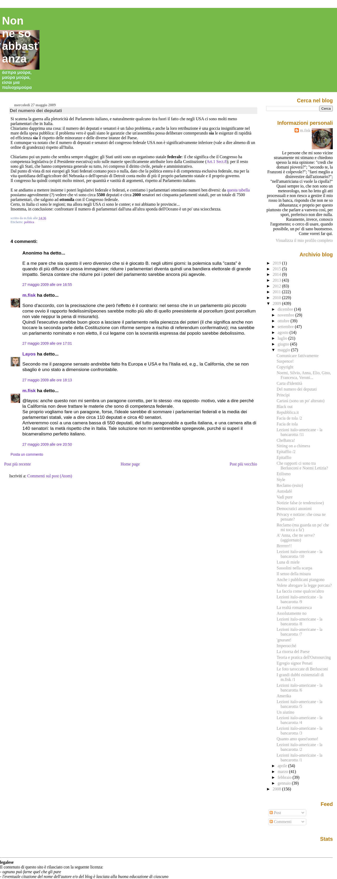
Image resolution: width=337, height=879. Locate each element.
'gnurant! (284, 640)
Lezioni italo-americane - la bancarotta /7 (300, 631)
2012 (277, 286)
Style (281, 479)
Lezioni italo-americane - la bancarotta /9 (300, 599)
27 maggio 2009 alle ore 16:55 (47, 284)
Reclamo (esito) (290, 485)
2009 (277, 303)
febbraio (285, 777)
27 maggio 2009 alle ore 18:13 (47, 380)
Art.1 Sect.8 (217, 161)
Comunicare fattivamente (298, 355)
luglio (283, 338)
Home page (130, 464)
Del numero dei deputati (36, 110)
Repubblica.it (288, 412)
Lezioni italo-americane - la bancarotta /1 (300, 757)
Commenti (280, 821)
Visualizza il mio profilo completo (304, 240)
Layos (29, 354)
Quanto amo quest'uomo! (297, 739)
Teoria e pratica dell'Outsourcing (304, 657)
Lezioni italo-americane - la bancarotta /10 (300, 554)
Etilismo (284, 474)
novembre (286, 315)
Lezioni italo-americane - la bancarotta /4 (300, 720)
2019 (277, 263)
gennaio (285, 783)
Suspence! (285, 361)
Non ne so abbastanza (20, 40)
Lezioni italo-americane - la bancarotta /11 (300, 432)
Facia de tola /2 (289, 418)
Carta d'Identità (289, 383)
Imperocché (286, 645)
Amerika (284, 696)
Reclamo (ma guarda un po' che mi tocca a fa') (303, 527)
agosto (284, 332)
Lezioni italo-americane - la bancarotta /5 (300, 704)
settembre (286, 326)
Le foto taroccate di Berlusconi (302, 669)
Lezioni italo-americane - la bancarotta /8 (300, 621)
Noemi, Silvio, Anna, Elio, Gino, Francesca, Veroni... (304, 375)
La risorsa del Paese (293, 651)
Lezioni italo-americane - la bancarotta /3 (300, 730)
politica (29, 222)
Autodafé (284, 491)
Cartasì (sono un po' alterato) (301, 400)
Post (275, 812)
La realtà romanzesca (294, 607)
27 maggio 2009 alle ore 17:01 (47, 343)
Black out (285, 406)
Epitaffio (284, 457)
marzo (283, 771)
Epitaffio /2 (286, 451)
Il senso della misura (294, 573)
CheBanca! (286, 440)
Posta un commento (27, 454)
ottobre (284, 321)
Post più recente (17, 464)
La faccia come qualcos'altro (300, 591)
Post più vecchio (243, 464)
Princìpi (283, 395)
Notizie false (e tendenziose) (300, 503)
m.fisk (29, 295)
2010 (277, 297)
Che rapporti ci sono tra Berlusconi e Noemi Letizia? (302, 465)
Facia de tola (287, 424)
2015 (277, 269)
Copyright (285, 367)
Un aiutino (285, 712)
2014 (277, 274)
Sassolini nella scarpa (294, 568)
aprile (283, 765)
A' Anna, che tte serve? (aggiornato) (296, 537)
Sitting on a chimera (293, 446)
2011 (277, 292)
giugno (284, 344)
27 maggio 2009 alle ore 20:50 (47, 444)
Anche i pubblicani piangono (301, 579)
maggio (284, 350)
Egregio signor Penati (295, 663)
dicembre (286, 309)
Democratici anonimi (294, 508)
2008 (277, 789)
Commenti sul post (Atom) (49, 476)
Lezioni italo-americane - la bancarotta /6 (300, 687)
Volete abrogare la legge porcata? (304, 585)
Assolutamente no (291, 613)
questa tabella (238, 190)
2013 (277, 280)
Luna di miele (288, 562)
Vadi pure (285, 497)
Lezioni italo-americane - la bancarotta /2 (300, 747)
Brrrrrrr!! (284, 546)
